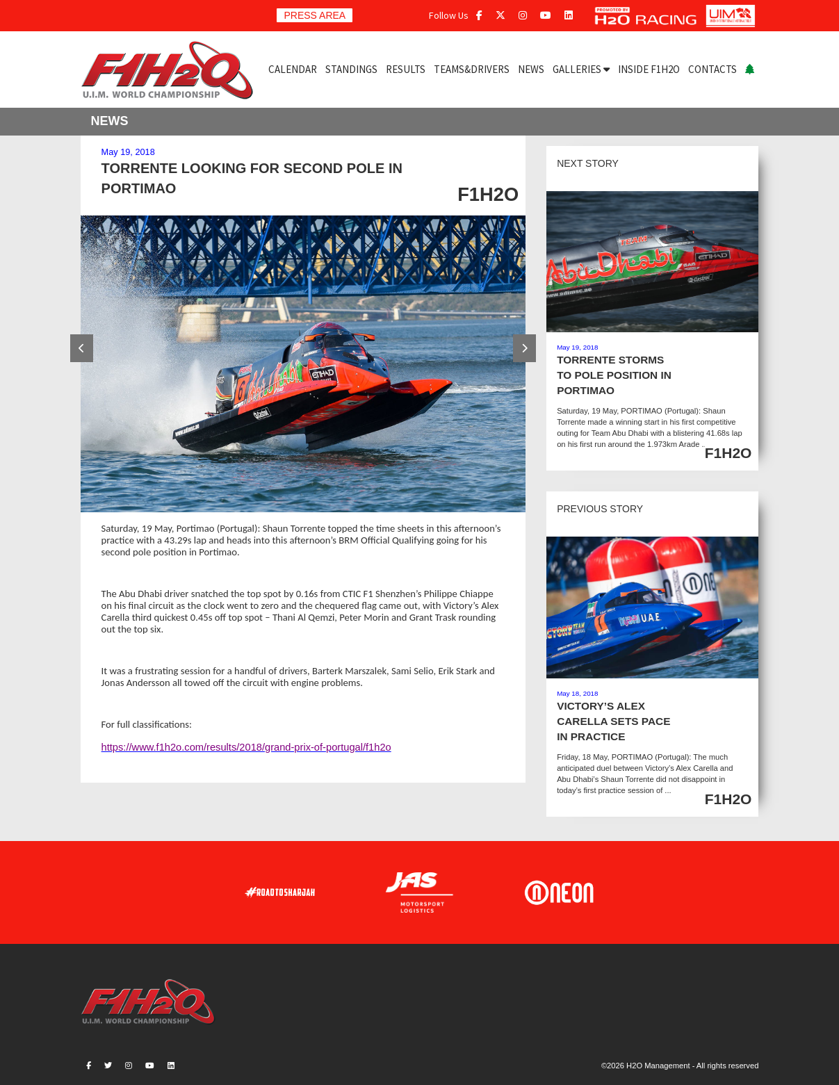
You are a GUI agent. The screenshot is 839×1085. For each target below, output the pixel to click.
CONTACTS (712, 69)
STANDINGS (351, 69)
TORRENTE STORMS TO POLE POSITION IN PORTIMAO (614, 375)
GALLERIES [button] (581, 69)
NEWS (531, 69)
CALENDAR (292, 69)
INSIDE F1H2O (649, 69)
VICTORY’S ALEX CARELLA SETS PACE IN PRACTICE (613, 721)
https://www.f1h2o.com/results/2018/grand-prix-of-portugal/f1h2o (246, 747)
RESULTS (405, 69)
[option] (303, 363)
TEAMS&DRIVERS (472, 69)
